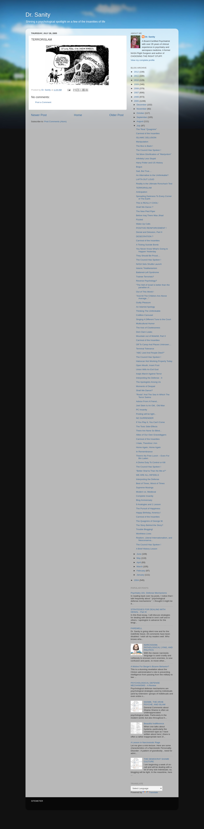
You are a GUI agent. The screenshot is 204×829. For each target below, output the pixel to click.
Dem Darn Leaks (144, 332)
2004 (136, 580)
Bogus (139, 167)
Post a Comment (43, 102)
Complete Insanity (144, 496)
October (141, 113)
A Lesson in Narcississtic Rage (145, 742)
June (139, 554)
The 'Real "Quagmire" (146, 129)
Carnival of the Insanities (148, 133)
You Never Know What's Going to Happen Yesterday (152, 250)
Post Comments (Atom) (55, 121)
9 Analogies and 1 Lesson (148, 504)
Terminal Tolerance (145, 348)
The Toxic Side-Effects (146, 426)
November (142, 109)
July (139, 125)
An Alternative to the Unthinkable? (152, 175)
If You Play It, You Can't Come (150, 422)
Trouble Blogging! (144, 529)
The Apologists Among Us (148, 382)
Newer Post (39, 115)
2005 (136, 101)
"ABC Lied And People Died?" (150, 353)
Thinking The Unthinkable (148, 311)
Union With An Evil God (147, 369)
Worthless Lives (143, 533)
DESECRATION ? (144, 236)
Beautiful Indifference (154, 723)
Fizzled (139, 219)
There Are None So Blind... (149, 430)
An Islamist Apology (145, 307)
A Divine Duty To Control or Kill (150, 462)
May (139, 558)
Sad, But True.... (144, 171)
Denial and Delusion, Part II (149, 232)
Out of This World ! (145, 292)
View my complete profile (143, 60)
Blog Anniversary (144, 500)
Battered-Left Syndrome (147, 272)
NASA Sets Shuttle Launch (149, 264)
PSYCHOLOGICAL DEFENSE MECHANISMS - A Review (145, 684)
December (142, 104)
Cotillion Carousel (144, 315)
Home (78, 115)
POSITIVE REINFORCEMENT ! (151, 228)
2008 (136, 88)
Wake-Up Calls (143, 224)
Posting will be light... (146, 414)
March (140, 566)
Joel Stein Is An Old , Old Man (150, 405)
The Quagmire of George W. (149, 521)
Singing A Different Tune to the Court (153, 319)
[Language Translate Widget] (146, 788)
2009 (136, 84)
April (139, 562)
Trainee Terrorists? (145, 276)
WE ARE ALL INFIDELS (147, 475)
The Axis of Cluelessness (148, 327)
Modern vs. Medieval (146, 492)
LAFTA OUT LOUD (145, 179)
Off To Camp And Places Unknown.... (153, 344)
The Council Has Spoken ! (148, 150)
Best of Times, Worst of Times (150, 483)
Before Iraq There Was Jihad (150, 215)
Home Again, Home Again (148, 447)
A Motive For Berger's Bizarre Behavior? (150, 666)
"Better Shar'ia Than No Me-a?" (151, 471)
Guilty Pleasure (143, 302)
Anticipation (141, 192)
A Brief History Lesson (146, 549)
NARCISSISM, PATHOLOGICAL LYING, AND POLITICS (158, 647)
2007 (136, 92)
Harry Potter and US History (149, 162)
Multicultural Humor (145, 323)
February (141, 570)
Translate (150, 792)
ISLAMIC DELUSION (146, 137)
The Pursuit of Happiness (148, 508)
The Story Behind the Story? (149, 525)
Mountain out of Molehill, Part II (151, 336)
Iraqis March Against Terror (149, 374)
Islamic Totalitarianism (146, 268)
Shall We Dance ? (144, 207)
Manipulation (142, 141)
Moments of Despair (145, 386)
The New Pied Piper (145, 211)
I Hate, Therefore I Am (146, 443)
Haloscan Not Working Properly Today (154, 361)
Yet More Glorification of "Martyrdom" (153, 154)
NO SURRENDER (145, 418)
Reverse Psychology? (146, 281)
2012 (136, 72)
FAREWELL (136, 628)
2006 (136, 97)
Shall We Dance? (144, 390)
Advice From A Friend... (147, 401)
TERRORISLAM (144, 188)
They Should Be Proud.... (148, 255)
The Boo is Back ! (144, 146)
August (140, 121)
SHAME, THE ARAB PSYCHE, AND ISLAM (154, 703)
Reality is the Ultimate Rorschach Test (154, 183)
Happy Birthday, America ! (148, 512)
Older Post (116, 115)
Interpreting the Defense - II (149, 378)
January (141, 575)
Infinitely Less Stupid (146, 158)
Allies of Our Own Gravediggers (151, 435)
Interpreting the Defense (147, 479)
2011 (136, 76)
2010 (136, 80)
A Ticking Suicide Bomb (147, 244)
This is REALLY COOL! (147, 203)
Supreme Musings (144, 487)
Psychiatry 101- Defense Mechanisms (149, 593)
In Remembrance (144, 451)
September (142, 117)
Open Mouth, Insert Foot (147, 365)
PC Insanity (141, 409)
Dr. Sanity (38, 14)
